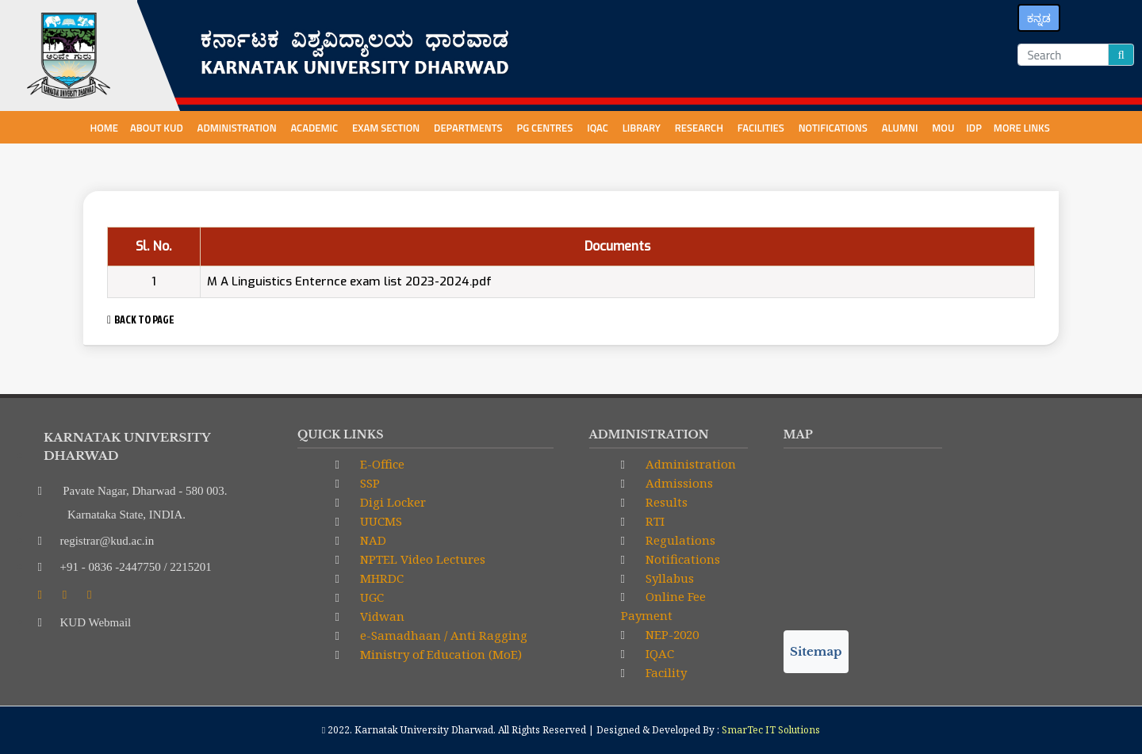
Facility (664, 672)
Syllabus (668, 578)
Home (104, 128)
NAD (371, 540)
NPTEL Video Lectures (421, 559)
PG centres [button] (546, 128)
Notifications (681, 559)
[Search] (1063, 55)
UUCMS (379, 521)
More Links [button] (1023, 128)
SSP (368, 483)
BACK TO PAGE (140, 319)
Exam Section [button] (387, 128)
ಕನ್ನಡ (1039, 18)
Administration (689, 464)
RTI (653, 521)
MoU (943, 128)
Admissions (677, 483)
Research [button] (700, 128)
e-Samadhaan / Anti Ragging (442, 635)
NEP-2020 (670, 634)
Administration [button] (238, 128)
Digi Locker (391, 502)
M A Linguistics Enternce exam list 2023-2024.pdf (349, 281)
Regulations (678, 540)
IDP (974, 128)
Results (665, 502)
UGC (370, 597)
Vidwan (380, 616)
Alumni (901, 128)
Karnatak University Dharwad (423, 730)
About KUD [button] (158, 128)
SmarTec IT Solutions (771, 730)
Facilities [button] (762, 128)
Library (643, 128)
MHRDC (380, 578)
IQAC (598, 128)
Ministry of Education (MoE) (439, 654)
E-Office (380, 464)
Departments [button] (469, 128)
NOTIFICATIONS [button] (834, 128)
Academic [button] (315, 128)
